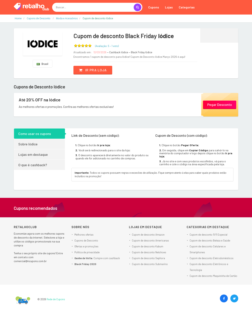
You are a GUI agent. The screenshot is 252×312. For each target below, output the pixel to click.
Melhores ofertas (84, 234)
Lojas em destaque (33, 154)
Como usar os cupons (34, 133)
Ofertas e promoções (86, 246)
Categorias (187, 7)
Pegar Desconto (219, 104)
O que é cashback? (32, 165)
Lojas (169, 7)
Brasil (42, 63)
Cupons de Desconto (86, 240)
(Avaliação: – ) (107, 46)
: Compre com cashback (97, 258)
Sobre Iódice (28, 144)
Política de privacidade (87, 252)
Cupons (153, 7)
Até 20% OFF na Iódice (40, 99)
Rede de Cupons (56, 299)
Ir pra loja (93, 70)
